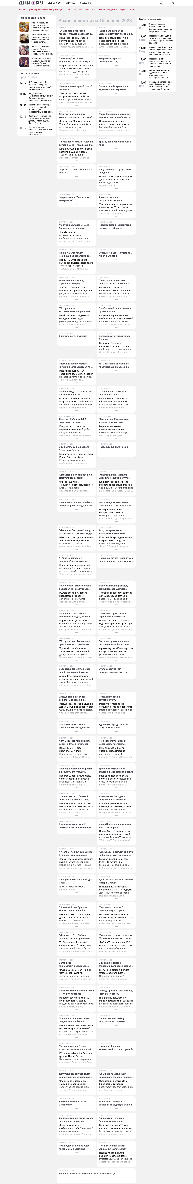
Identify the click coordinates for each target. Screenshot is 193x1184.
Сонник (131, 9)
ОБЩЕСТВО (85, 3)
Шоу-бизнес (54, 3)
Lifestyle (70, 3)
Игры (122, 9)
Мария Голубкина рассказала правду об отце (40, 9)
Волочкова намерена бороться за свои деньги (95, 9)
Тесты (67, 9)
